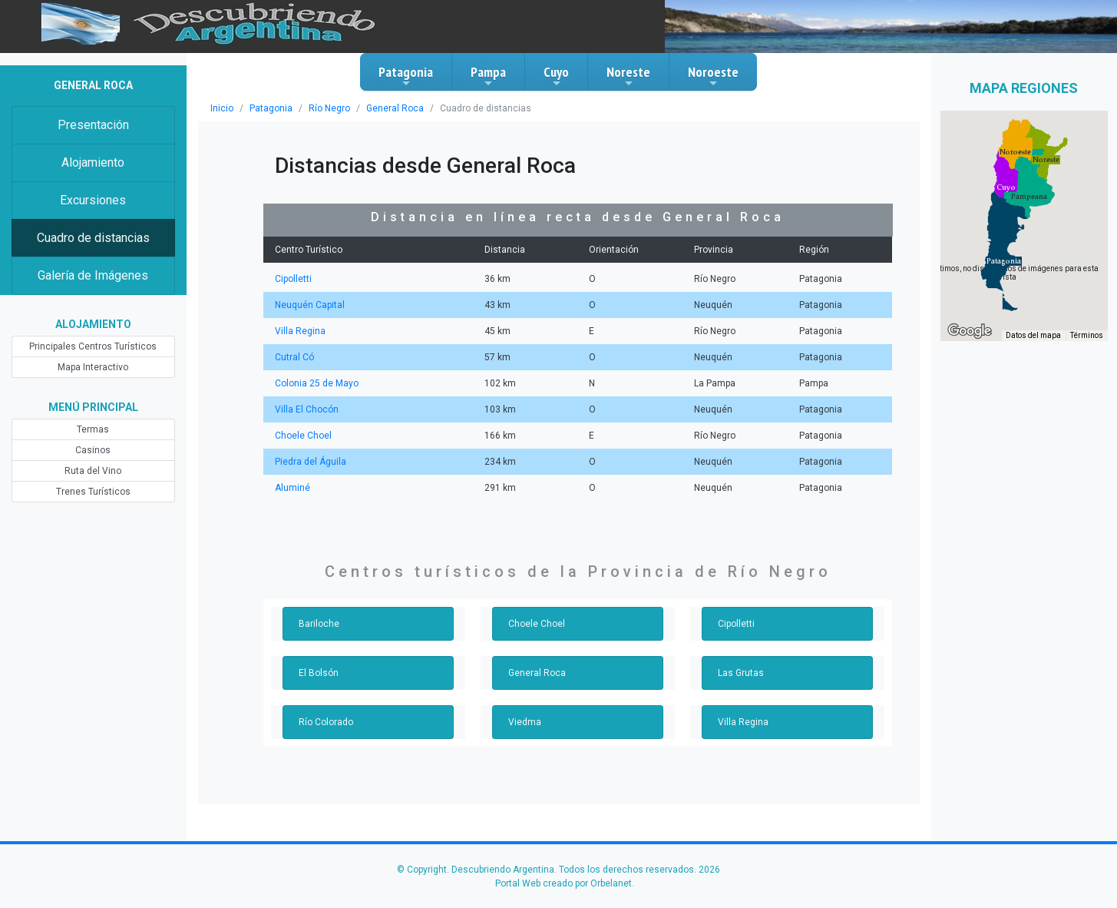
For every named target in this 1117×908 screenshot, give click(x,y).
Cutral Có (294, 357)
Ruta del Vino (92, 471)
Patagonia (405, 76)
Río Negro (329, 108)
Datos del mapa (1033, 335)
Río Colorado (326, 722)
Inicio (221, 108)
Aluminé (292, 487)
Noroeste (713, 76)
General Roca (395, 108)
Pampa (488, 76)
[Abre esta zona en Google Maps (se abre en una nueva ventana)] (969, 331)
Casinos (93, 450)
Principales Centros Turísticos (93, 346)
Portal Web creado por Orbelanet (563, 883)
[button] (1004, 261)
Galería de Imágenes (93, 275)
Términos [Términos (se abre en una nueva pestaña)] (1086, 335)
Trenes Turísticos (93, 491)
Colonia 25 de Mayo (317, 383)
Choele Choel (303, 435)
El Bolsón (319, 673)
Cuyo (556, 76)
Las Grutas (741, 673)
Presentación (93, 125)
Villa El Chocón (307, 409)
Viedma (524, 722)
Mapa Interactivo (93, 367)
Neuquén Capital (310, 305)
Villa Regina (300, 331)
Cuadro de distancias (93, 237)
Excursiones (93, 200)
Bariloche (319, 623)
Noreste (628, 76)
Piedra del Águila (310, 461)
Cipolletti (293, 278)
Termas (93, 429)
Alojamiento (92, 162)
